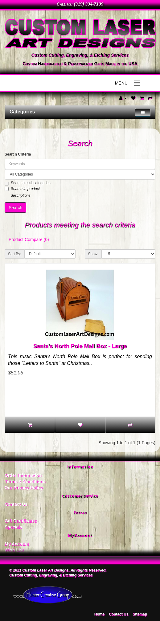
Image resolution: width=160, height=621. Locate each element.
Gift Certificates (21, 520)
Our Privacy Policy (24, 487)
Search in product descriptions (22, 192)
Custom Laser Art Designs (45, 570)
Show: (93, 254)
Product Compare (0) (29, 239)
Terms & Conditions (25, 481)
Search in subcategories (28, 183)
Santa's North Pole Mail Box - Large (80, 346)
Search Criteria (18, 154)
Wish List (14, 550)
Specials (13, 526)
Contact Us (16, 504)
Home (99, 614)
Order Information (23, 475)
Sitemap (140, 614)
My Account (17, 543)
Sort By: (14, 254)
